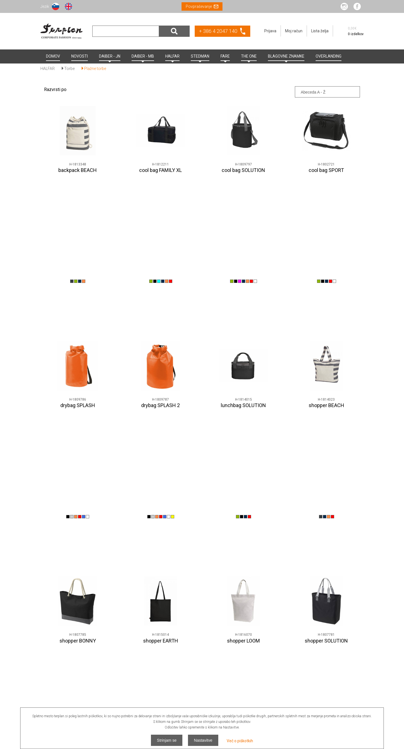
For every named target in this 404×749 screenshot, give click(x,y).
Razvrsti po (55, 89)
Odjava (357, 686)
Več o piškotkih (240, 741)
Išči (174, 31)
